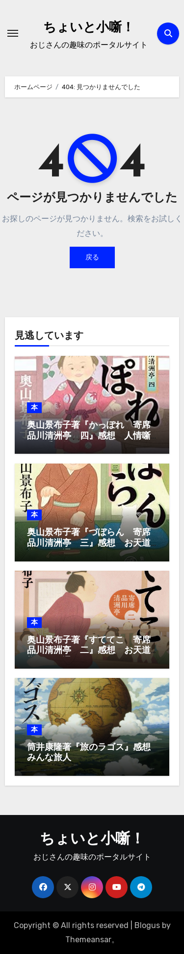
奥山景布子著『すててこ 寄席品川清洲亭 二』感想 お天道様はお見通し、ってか (89, 651)
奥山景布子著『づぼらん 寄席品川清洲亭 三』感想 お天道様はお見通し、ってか (89, 543)
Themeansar (88, 939)
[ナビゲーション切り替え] (13, 33)
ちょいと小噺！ (88, 28)
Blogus (147, 925)
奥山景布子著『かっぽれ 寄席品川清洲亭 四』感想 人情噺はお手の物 (89, 436)
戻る (92, 257)
